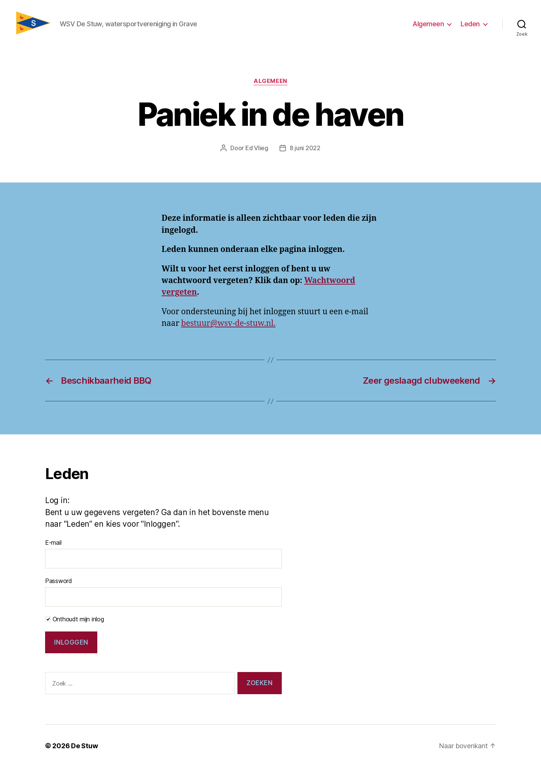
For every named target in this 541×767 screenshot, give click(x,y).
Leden (470, 24)
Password (58, 581)
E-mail (53, 542)
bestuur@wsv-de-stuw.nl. (228, 323)
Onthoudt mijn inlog (74, 619)
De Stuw (84, 746)
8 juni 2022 (305, 148)
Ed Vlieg (256, 148)
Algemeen (428, 24)
